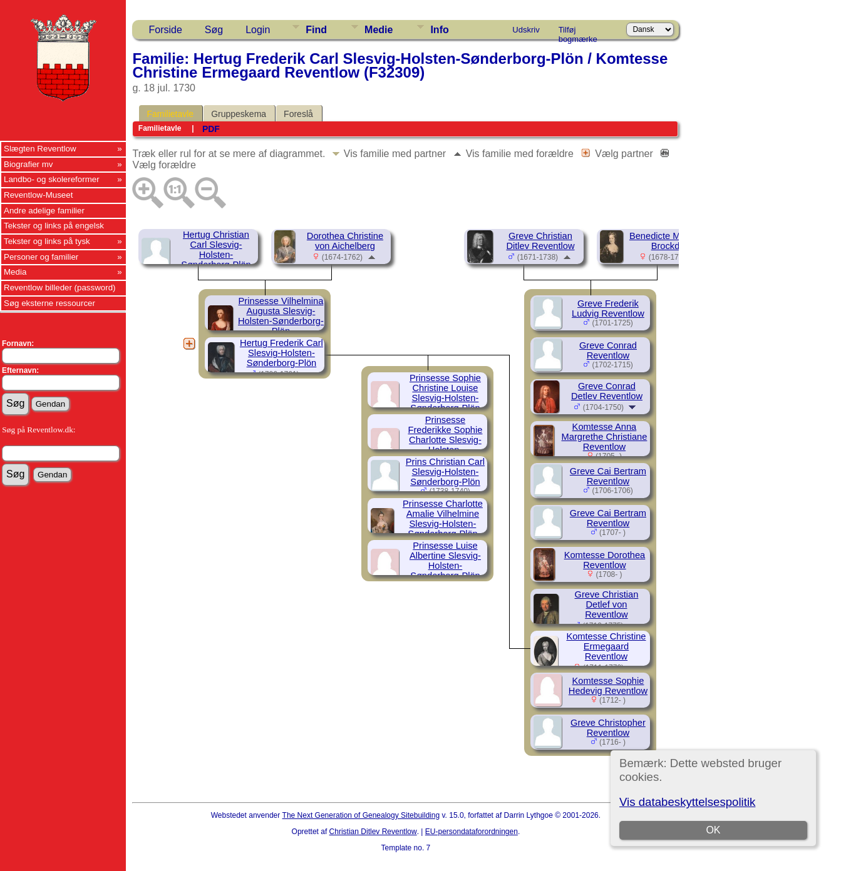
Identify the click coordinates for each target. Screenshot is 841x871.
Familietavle (170, 114)
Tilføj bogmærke (578, 32)
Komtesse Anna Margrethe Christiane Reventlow (605, 437)
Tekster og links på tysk (47, 241)
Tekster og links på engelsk (54, 225)
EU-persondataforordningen (471, 831)
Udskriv (525, 29)
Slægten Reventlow (40, 148)
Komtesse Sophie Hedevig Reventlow (608, 686)
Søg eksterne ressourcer (49, 303)
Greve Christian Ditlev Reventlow (540, 241)
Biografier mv (28, 164)
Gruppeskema (238, 114)
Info (439, 29)
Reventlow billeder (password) (60, 287)
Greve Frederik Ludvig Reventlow (608, 308)
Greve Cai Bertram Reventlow (608, 476)
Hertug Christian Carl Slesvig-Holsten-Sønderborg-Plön (216, 250)
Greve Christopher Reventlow (608, 728)
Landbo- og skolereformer (52, 179)
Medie (378, 29)
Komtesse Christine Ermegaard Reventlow (606, 646)
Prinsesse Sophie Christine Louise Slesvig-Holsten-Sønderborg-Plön (445, 393)
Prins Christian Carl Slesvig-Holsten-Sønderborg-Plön (445, 472)
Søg (214, 29)
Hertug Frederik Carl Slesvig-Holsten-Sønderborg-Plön (281, 353)
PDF (211, 129)
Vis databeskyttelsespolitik (687, 801)
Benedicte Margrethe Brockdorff (672, 241)
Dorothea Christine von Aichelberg (345, 241)
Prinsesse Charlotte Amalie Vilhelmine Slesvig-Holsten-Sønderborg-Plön (443, 519)
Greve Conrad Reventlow (608, 350)
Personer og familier (41, 257)
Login (257, 29)
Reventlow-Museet (38, 195)
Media (15, 272)
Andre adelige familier (44, 210)
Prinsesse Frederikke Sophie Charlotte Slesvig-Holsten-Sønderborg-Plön (445, 440)
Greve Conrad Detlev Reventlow (606, 391)
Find (316, 29)
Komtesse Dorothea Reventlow (605, 560)
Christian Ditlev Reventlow (373, 831)
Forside (165, 29)
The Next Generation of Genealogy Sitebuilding (361, 815)
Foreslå (298, 114)
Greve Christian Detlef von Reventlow (607, 604)
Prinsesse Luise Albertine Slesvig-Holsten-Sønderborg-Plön (445, 561)
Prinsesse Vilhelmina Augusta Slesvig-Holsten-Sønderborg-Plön (281, 316)
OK (713, 830)
